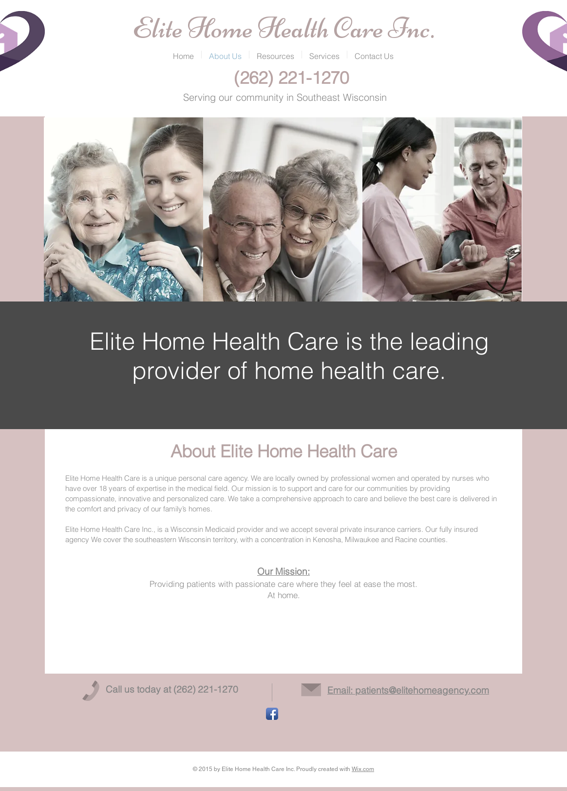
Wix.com (363, 769)
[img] (123, 209)
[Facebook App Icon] (272, 714)
